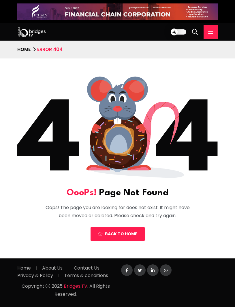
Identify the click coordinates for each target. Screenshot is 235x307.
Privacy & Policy (35, 275)
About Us (52, 268)
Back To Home (117, 234)
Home (24, 49)
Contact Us (86, 268)
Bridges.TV (75, 286)
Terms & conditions (86, 275)
